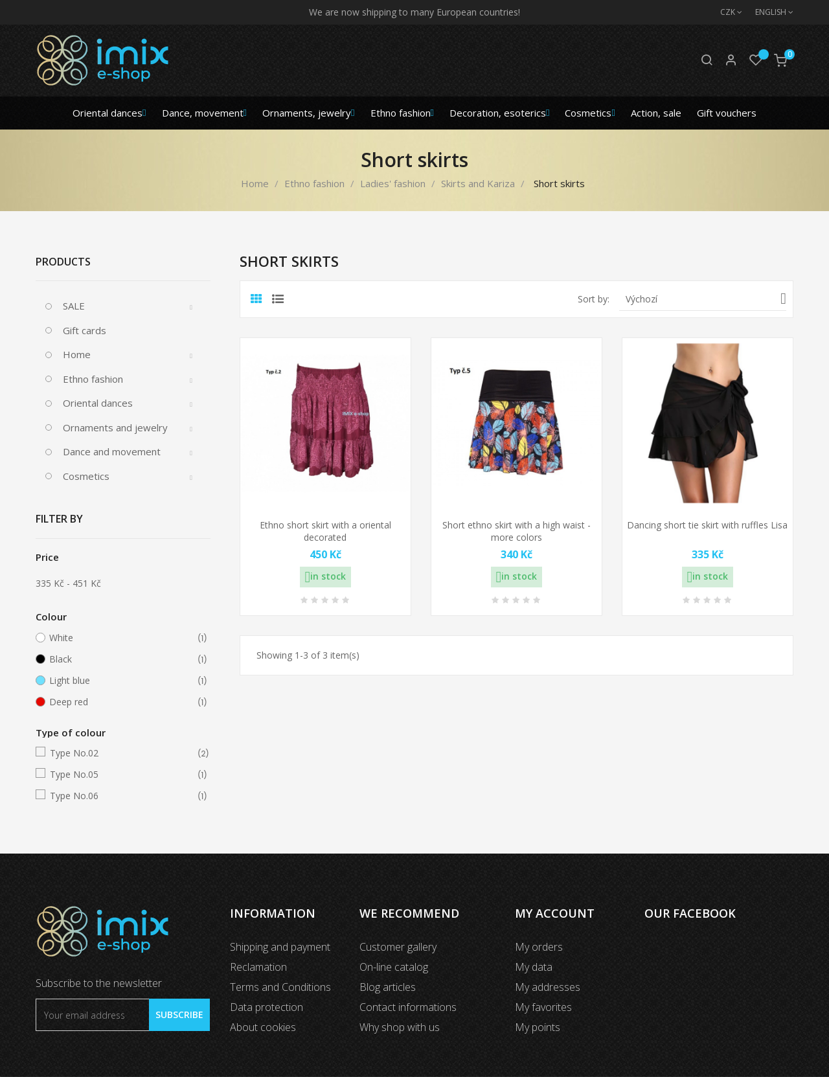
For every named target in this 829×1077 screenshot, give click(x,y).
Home (77, 354)
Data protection (266, 1007)
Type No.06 (121, 795)
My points (537, 1027)
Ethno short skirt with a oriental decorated (325, 531)
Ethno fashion (93, 378)
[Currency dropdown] (724, 12)
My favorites (543, 1007)
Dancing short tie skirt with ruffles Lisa (707, 525)
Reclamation (258, 967)
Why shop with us (399, 1027)
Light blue (120, 680)
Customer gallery (398, 947)
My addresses (547, 987)
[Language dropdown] (767, 12)
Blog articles (387, 987)
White (120, 637)
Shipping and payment (280, 947)
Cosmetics (86, 476)
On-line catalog (393, 967)
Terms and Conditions (280, 987)
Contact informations (408, 1007)
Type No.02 (121, 753)
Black (120, 659)
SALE (74, 305)
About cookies (263, 1027)
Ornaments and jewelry (115, 427)
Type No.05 (121, 774)
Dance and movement (112, 451)
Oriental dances (98, 402)
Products (63, 262)
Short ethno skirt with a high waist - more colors (516, 531)
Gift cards (84, 330)
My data (533, 967)
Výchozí (706, 298)
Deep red (120, 702)
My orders (539, 947)
